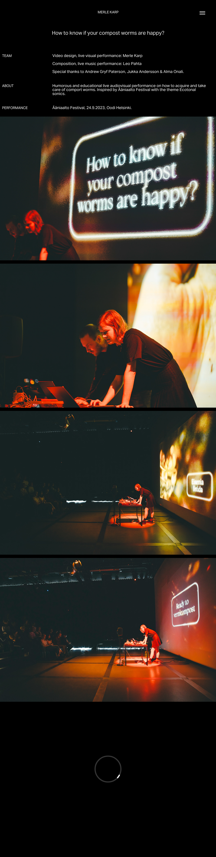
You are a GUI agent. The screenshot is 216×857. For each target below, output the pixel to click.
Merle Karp (108, 12)
